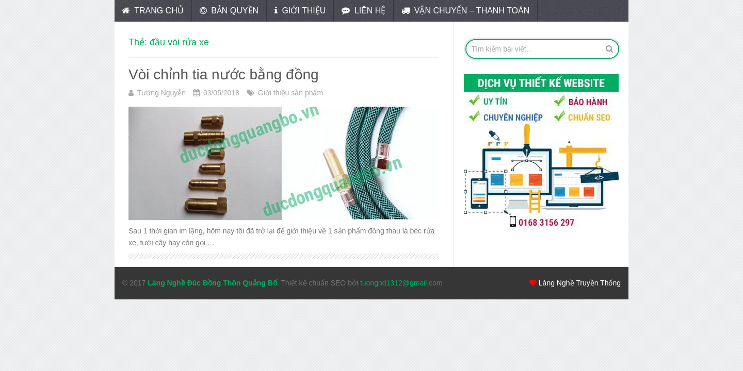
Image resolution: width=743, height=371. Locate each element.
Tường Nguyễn (161, 93)
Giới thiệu (300, 10)
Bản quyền (229, 10)
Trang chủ (153, 10)
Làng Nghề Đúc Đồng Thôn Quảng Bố (212, 283)
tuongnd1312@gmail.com (401, 283)
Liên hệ (363, 10)
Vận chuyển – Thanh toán (465, 10)
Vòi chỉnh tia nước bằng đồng (223, 74)
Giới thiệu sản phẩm (290, 93)
